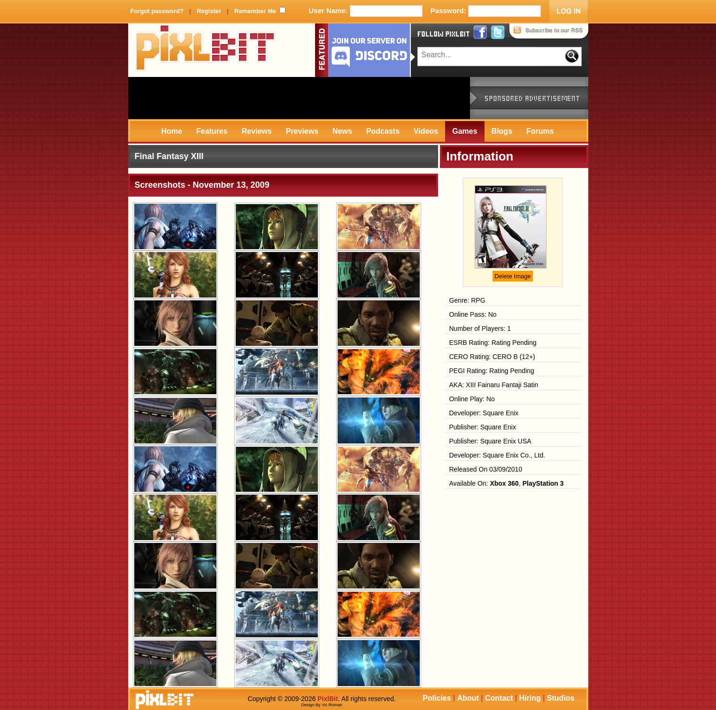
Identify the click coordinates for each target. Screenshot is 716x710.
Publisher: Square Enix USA (490, 441)
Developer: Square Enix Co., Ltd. (497, 455)
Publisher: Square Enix (482, 427)
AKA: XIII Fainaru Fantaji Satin (494, 385)
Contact (499, 698)
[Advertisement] (299, 98)
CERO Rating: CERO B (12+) (492, 356)
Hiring (530, 698)
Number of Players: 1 (480, 328)
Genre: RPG (467, 300)
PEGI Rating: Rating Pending (491, 370)
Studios (561, 698)
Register (209, 11)
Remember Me (255, 11)
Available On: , (506, 483)
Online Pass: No (473, 314)
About (468, 698)
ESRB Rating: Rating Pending (493, 342)
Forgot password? (157, 11)
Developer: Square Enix (484, 413)
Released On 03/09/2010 (486, 469)
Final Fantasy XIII (169, 156)
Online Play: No (472, 399)
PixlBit (205, 50)
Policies (437, 698)
